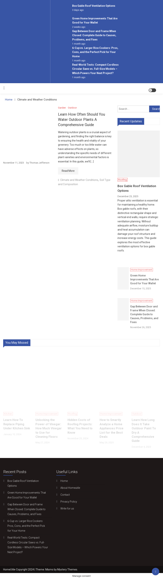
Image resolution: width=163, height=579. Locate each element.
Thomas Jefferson (39, 162)
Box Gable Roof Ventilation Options (93, 5)
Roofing (122, 180)
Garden (62, 107)
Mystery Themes (67, 569)
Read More (68, 170)
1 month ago (78, 44)
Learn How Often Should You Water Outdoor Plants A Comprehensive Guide (81, 119)
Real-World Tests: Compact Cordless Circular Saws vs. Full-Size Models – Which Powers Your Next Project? (95, 69)
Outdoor (72, 107)
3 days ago (78, 10)
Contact (64, 494)
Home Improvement (141, 274)
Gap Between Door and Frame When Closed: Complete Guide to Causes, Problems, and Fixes (94, 35)
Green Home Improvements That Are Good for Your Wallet (144, 283)
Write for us (66, 508)
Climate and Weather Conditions (79, 179)
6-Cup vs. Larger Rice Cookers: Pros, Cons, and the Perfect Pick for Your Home (95, 52)
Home (63, 480)
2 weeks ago (78, 27)
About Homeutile (69, 487)
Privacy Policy (67, 501)
